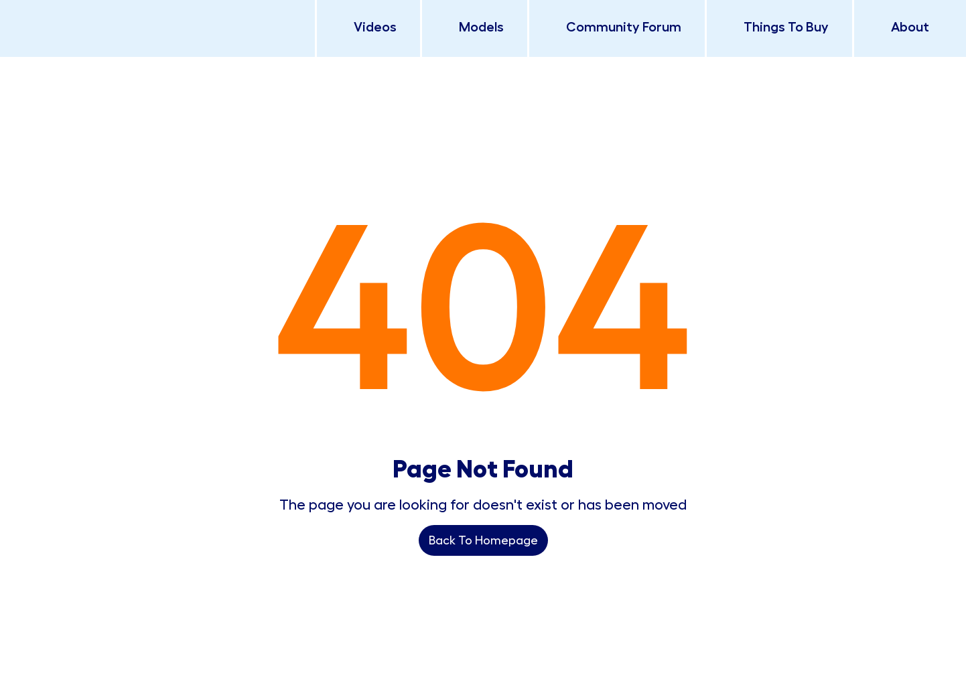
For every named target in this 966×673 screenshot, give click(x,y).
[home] (127, 6)
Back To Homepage (483, 540)
